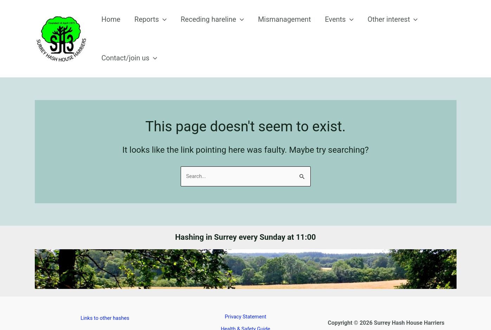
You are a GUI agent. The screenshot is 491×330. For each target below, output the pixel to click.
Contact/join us (425, 28)
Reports (151, 28)
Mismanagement (270, 29)
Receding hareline (206, 28)
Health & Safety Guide (245, 309)
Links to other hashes (104, 298)
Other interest (365, 28)
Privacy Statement (245, 297)
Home (118, 29)
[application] (163, 28)
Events (318, 28)
